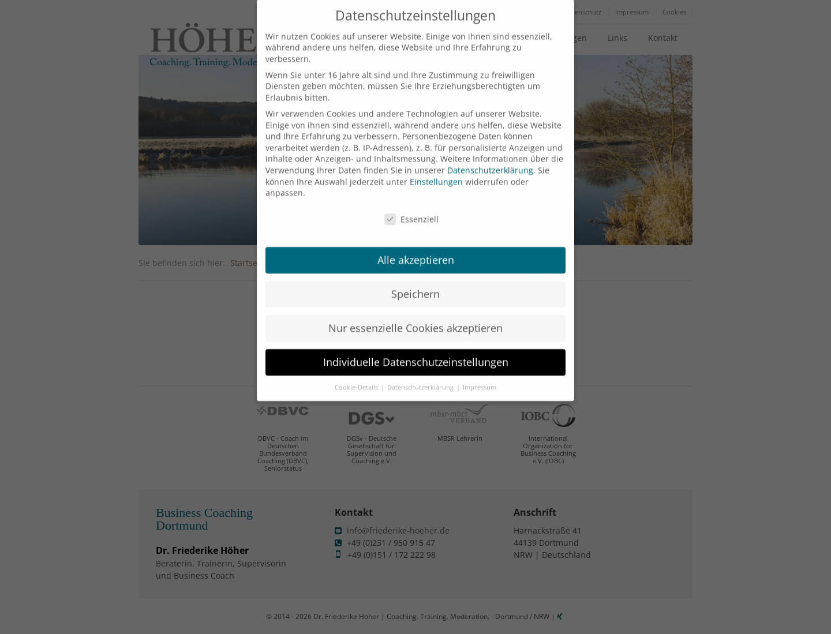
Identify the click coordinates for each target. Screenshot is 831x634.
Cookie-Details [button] (357, 376)
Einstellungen (436, 169)
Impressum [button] (479, 376)
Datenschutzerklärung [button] (421, 376)
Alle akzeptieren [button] (415, 249)
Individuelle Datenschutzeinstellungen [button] (415, 351)
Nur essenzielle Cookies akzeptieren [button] (415, 317)
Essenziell (411, 207)
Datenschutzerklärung (490, 158)
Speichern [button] (415, 283)
